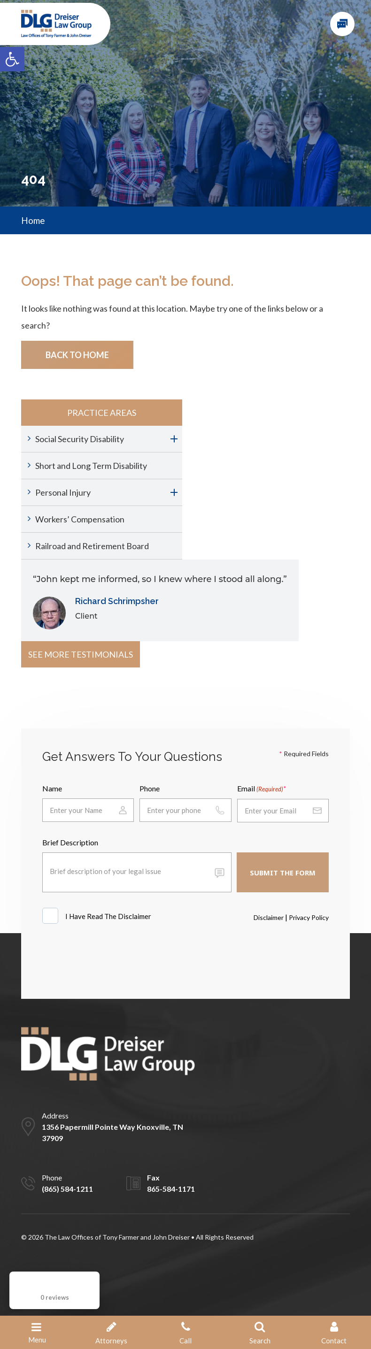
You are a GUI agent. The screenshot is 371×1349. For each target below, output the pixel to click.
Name (52, 788)
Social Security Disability (79, 439)
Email (260, 789)
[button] (12, 59)
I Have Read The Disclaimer (109, 916)
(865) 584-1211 (67, 1188)
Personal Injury (63, 492)
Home (33, 220)
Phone (149, 788)
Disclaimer (269, 917)
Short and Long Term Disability (91, 465)
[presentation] (113, 959)
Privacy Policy (309, 917)
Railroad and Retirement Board (92, 546)
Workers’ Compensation (79, 519)
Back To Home (77, 355)
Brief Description (70, 842)
